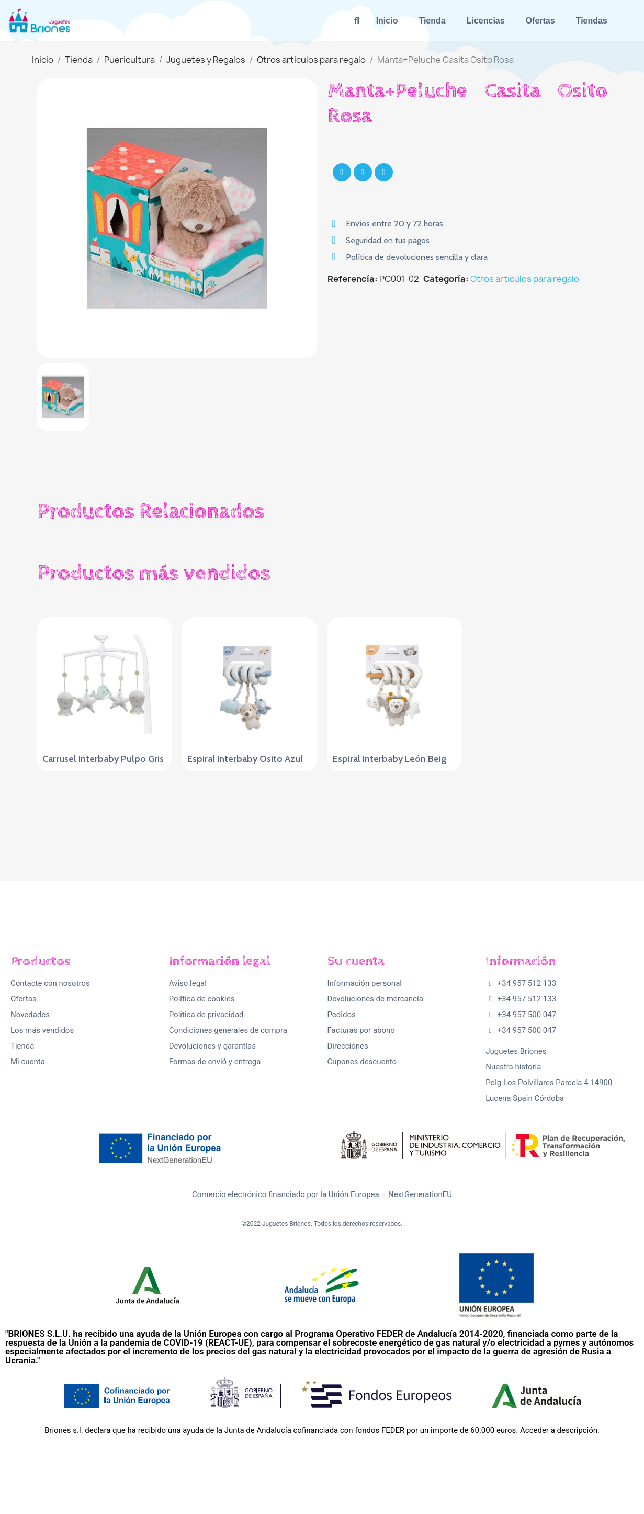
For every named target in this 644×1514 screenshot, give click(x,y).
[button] (357, 20)
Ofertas (540, 20)
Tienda (432, 20)
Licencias (486, 20)
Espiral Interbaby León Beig (390, 759)
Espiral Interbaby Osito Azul (245, 759)
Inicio (387, 20)
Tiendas (591, 20)
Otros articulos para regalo (524, 278)
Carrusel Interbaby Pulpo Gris (103, 759)
